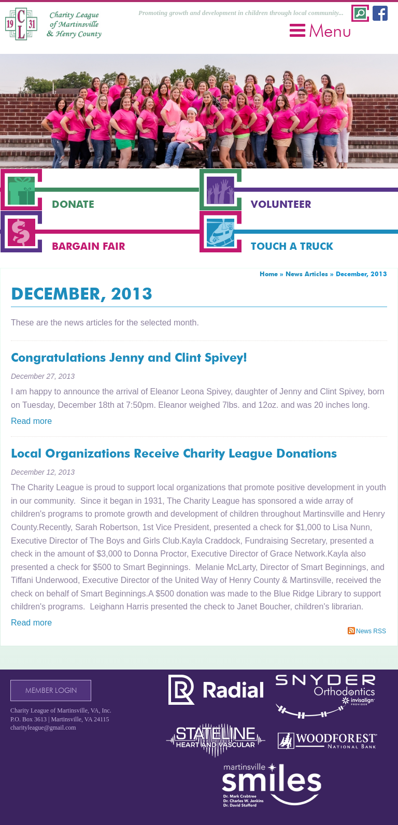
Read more (31, 421)
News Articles (307, 274)
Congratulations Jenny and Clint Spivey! (129, 357)
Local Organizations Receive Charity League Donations (174, 453)
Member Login (51, 690)
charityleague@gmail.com (43, 727)
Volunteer (281, 204)
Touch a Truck (292, 246)
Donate (73, 204)
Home (269, 274)
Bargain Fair (88, 246)
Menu (320, 30)
